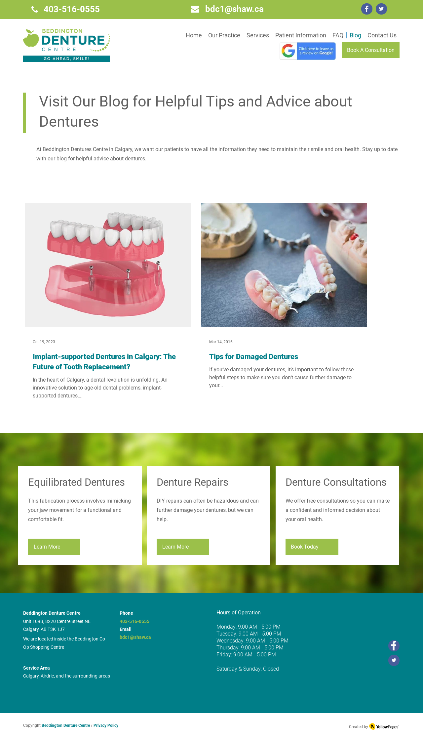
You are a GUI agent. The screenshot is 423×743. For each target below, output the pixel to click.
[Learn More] (54, 547)
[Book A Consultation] (371, 50)
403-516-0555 (134, 621)
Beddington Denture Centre (66, 725)
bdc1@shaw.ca (135, 637)
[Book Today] (312, 547)
